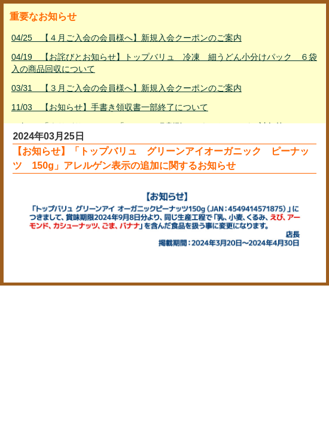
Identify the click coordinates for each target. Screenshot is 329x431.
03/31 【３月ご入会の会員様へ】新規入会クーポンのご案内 (126, 88)
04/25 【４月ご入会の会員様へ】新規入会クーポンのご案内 (126, 38)
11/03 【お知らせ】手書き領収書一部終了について (109, 107)
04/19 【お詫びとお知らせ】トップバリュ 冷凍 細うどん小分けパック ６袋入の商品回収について (164, 63)
